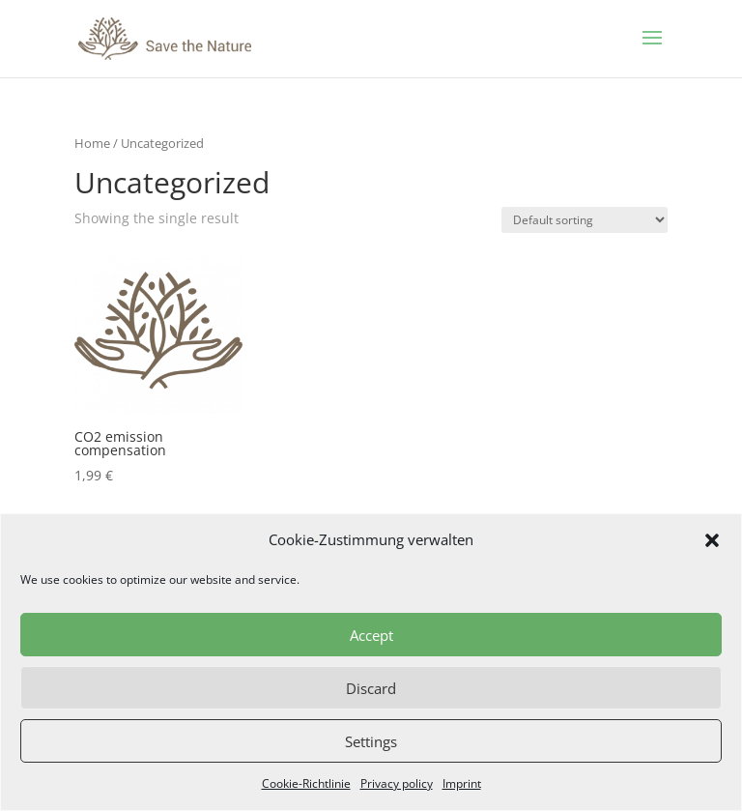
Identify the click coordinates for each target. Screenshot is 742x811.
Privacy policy (396, 783)
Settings (371, 741)
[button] (712, 540)
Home (92, 143)
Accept (371, 635)
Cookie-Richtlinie (306, 783)
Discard (371, 688)
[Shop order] (584, 220)
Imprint (461, 783)
